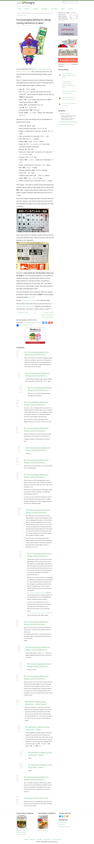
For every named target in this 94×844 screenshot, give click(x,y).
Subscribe (39, 839)
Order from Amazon (21, 832)
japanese (25, 322)
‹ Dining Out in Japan (22, 312)
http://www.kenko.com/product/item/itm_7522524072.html (40, 613)
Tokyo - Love (18, 699)
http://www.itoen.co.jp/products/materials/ (36, 592)
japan (29, 322)
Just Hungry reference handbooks (68, 121)
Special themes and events (67, 124)
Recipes (27, 9)
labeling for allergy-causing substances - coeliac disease (35, 702)
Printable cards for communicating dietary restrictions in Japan (68, 119)
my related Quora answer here (29, 300)
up (35, 312)
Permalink (17, 356)
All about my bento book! (22, 830)
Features (35, 9)
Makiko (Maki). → (62, 21)
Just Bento (62, 824)
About (62, 9)
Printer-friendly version (26, 325)
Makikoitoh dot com (65, 826)
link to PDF (31, 297)
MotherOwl (18, 350)
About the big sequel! (43, 830)
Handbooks (44, 9)
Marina (70, 64)
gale (16, 674)
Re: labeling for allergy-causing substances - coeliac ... (37, 728)
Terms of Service (56, 839)
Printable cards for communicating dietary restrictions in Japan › (47, 315)
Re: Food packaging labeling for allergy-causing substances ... (36, 353)
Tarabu (66, 64)
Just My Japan (63, 822)
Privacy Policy (47, 839)
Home (19, 9)
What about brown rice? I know (36, 798)
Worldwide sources (21, 834)
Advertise (32, 839)
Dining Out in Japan (25, 13)
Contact (26, 839)
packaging (39, 322)
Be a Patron (54, 9)
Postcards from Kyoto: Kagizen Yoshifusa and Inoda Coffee (69, 75)
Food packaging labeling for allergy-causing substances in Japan (68, 116)
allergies (33, 322)
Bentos (70, 9)
